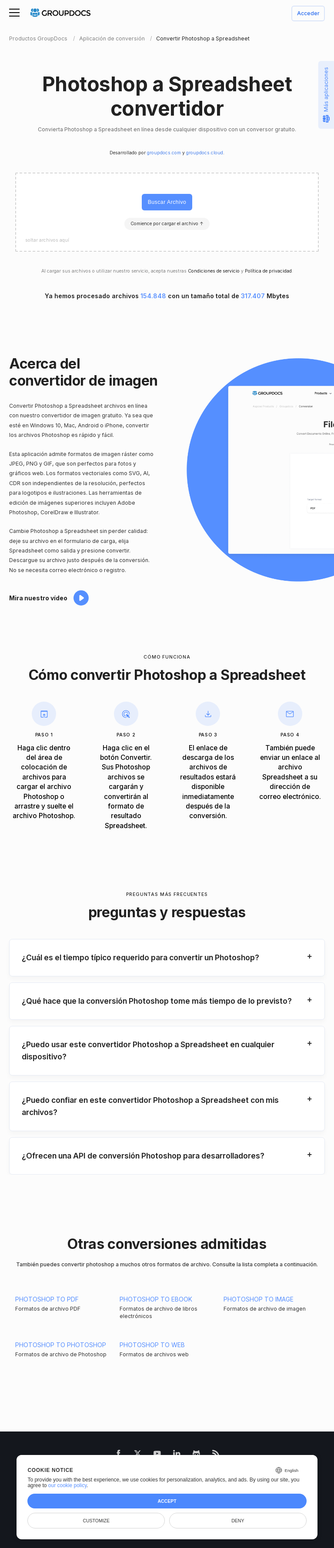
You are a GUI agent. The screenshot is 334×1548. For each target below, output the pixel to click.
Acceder (308, 13)
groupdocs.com (164, 153)
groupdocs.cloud (204, 153)
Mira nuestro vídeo (38, 598)
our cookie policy (67, 1485)
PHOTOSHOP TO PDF (47, 1299)
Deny (237, 1520)
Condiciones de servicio (214, 271)
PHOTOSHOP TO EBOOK (156, 1299)
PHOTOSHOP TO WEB (152, 1344)
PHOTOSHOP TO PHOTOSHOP (60, 1344)
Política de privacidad (268, 271)
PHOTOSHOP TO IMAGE (259, 1299)
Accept (166, 1501)
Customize (96, 1520)
